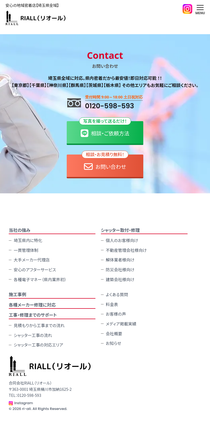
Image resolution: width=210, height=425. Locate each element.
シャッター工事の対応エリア (38, 345)
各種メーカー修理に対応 (32, 304)
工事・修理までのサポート (33, 315)
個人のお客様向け (122, 240)
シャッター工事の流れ (33, 335)
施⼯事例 (17, 294)
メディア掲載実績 (121, 324)
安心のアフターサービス (35, 269)
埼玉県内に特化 (28, 240)
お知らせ (113, 343)
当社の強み (19, 230)
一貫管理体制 (26, 250)
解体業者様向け (120, 260)
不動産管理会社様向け (126, 250)
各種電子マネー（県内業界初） (40, 279)
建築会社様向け (120, 279)
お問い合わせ (105, 163)
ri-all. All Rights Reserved (44, 408)
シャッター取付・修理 (120, 230)
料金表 (112, 304)
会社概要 (114, 333)
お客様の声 (116, 314)
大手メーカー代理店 (32, 260)
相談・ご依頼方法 (105, 129)
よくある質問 (117, 294)
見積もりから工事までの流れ (39, 325)
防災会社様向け (120, 269)
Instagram (23, 403)
